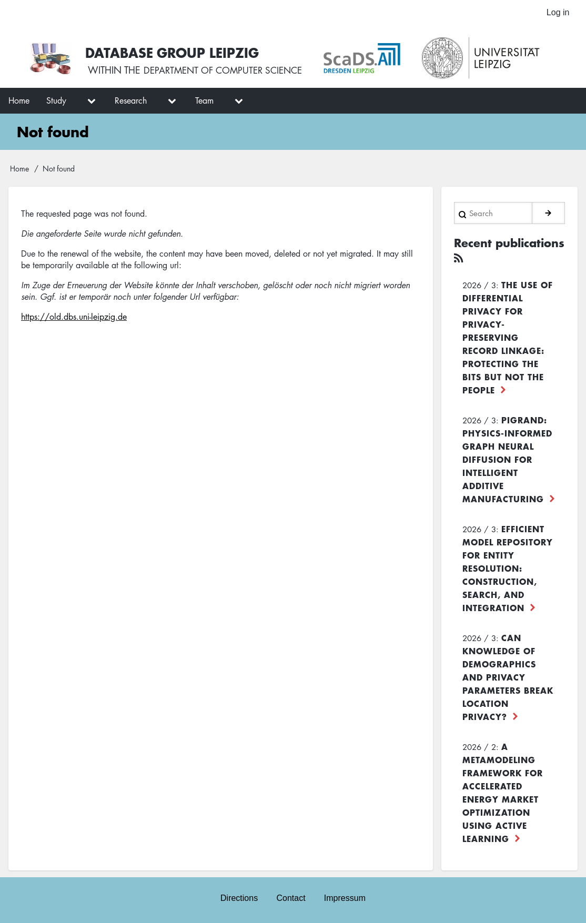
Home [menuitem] (18, 101)
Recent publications (491, 250)
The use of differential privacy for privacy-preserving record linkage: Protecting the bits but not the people (507, 336)
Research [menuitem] (131, 101)
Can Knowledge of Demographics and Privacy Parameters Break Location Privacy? (507, 676)
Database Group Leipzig (174, 52)
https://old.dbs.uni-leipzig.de (74, 317)
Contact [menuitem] (290, 898)
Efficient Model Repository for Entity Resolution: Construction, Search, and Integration (507, 567)
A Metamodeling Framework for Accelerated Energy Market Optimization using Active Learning (502, 791)
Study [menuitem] (56, 101)
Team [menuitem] (204, 101)
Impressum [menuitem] (345, 898)
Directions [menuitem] (238, 898)
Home (19, 169)
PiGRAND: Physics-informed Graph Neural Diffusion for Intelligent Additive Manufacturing (507, 458)
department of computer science (228, 72)
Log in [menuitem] (557, 12)
